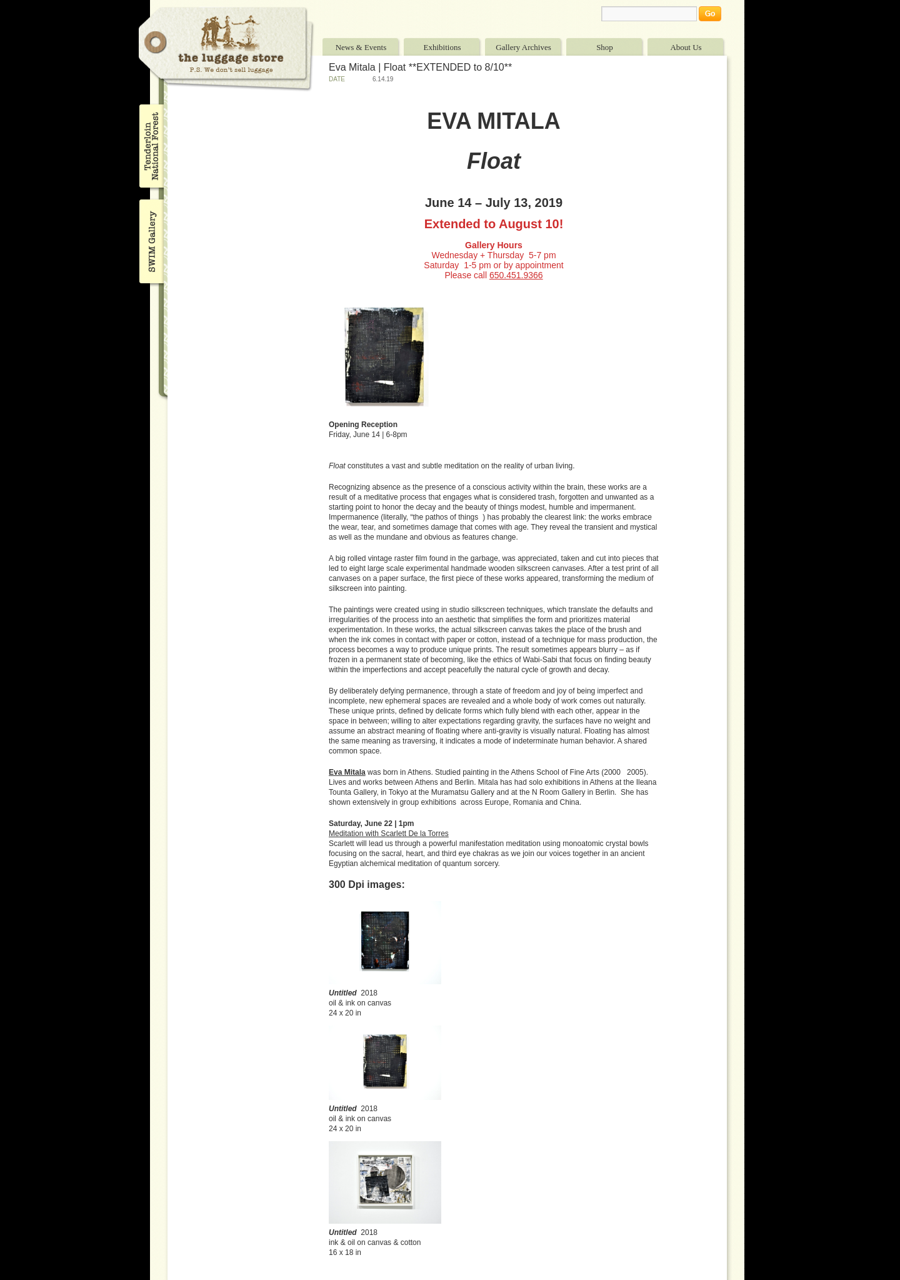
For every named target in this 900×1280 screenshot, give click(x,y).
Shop (604, 47)
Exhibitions (442, 47)
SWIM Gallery (150, 239)
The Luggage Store (226, 49)
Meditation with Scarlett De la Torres (389, 833)
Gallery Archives (523, 47)
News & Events (361, 47)
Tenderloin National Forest (150, 145)
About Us (685, 47)
